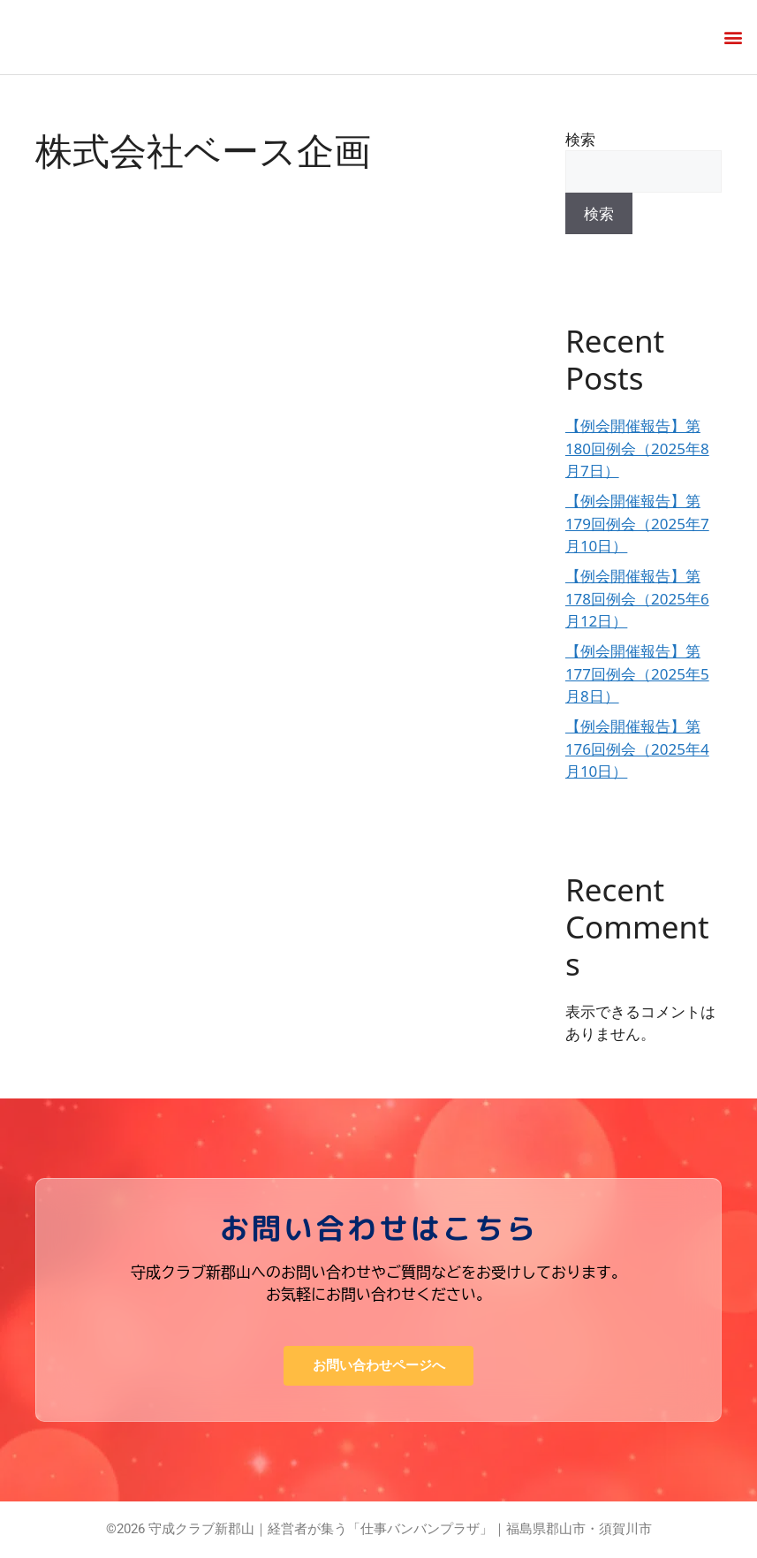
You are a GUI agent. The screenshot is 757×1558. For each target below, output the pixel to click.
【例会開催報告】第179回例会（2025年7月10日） (637, 523)
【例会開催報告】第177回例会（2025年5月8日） (637, 673)
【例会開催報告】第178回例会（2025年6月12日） (637, 598)
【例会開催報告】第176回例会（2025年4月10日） (637, 748)
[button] (733, 36)
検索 (580, 139)
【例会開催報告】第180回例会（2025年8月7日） (637, 448)
